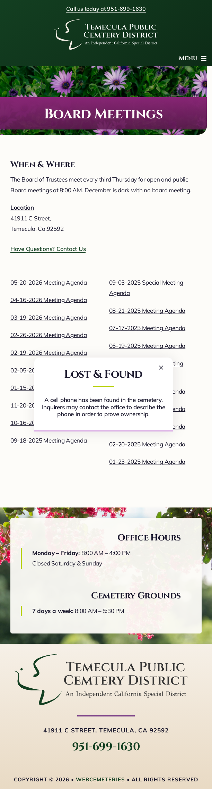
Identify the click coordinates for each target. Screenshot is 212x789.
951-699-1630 (106, 746)
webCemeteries (100, 779)
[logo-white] (106, 22)
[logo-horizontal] (100, 657)
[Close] (161, 367)
